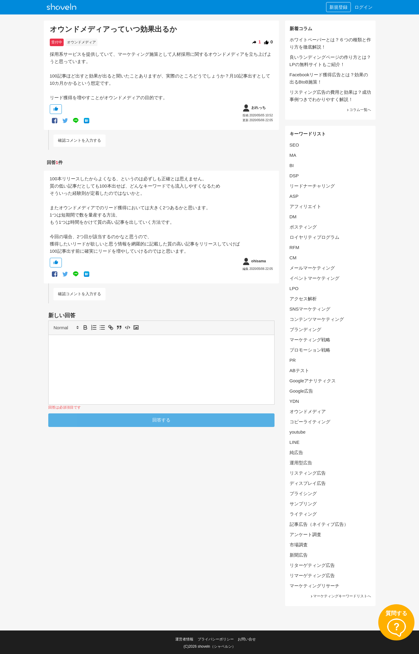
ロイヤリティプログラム (314, 237)
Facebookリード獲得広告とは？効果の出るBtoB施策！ (329, 78)
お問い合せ (247, 639)
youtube (298, 431)
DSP (294, 175)
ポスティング (303, 226)
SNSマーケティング (310, 308)
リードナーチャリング (312, 185)
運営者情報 (184, 639)
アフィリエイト (305, 206)
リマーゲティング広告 (312, 575)
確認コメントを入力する (79, 140)
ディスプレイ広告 (308, 483)
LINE (295, 442)
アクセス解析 (303, 298)
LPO (294, 288)
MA (293, 155)
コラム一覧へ (358, 110)
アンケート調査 (305, 534)
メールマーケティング (312, 267)
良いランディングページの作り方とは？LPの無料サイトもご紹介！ (330, 61)
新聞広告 (299, 555)
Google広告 (301, 390)
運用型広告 (301, 462)
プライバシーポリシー (216, 639)
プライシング (303, 493)
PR (293, 360)
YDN (294, 401)
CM (293, 257)
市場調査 (299, 544)
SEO (294, 144)
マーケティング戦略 (310, 339)
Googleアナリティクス (313, 380)
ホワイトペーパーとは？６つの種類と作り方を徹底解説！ (330, 43)
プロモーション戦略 (310, 349)
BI (292, 165)
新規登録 (338, 7)
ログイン (363, 7)
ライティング (303, 514)
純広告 (296, 452)
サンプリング (303, 503)
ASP (294, 196)
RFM (295, 247)
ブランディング (305, 329)
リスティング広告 (308, 472)
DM (293, 216)
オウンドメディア (81, 42)
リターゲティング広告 (312, 565)
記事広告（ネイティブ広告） (319, 524)
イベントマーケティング (314, 278)
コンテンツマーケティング (317, 319)
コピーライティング (310, 421)
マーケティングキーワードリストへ (340, 596)
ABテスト (299, 370)
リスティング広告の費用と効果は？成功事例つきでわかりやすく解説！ (330, 96)
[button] (66, 327)
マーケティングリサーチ (314, 585)
